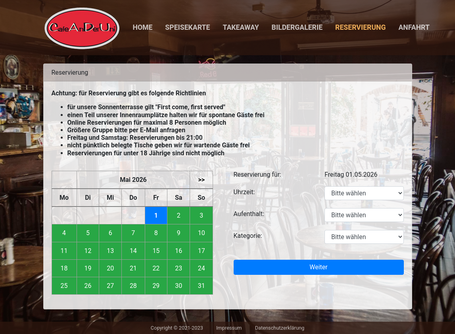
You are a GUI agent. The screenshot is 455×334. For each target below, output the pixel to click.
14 (133, 251)
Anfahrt (414, 27)
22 (155, 268)
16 (178, 251)
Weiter (318, 267)
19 (87, 268)
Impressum (229, 328)
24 (201, 268)
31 (201, 286)
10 (201, 233)
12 (87, 251)
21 (133, 268)
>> (201, 179)
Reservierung (360, 27)
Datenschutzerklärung (280, 328)
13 (110, 251)
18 (64, 268)
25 (64, 286)
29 (155, 286)
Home (143, 27)
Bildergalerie (297, 27)
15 (155, 251)
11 (64, 251)
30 (178, 286)
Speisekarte (187, 27)
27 (110, 286)
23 (178, 268)
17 (201, 251)
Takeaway (241, 27)
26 (87, 286)
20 (110, 268)
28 (133, 286)
